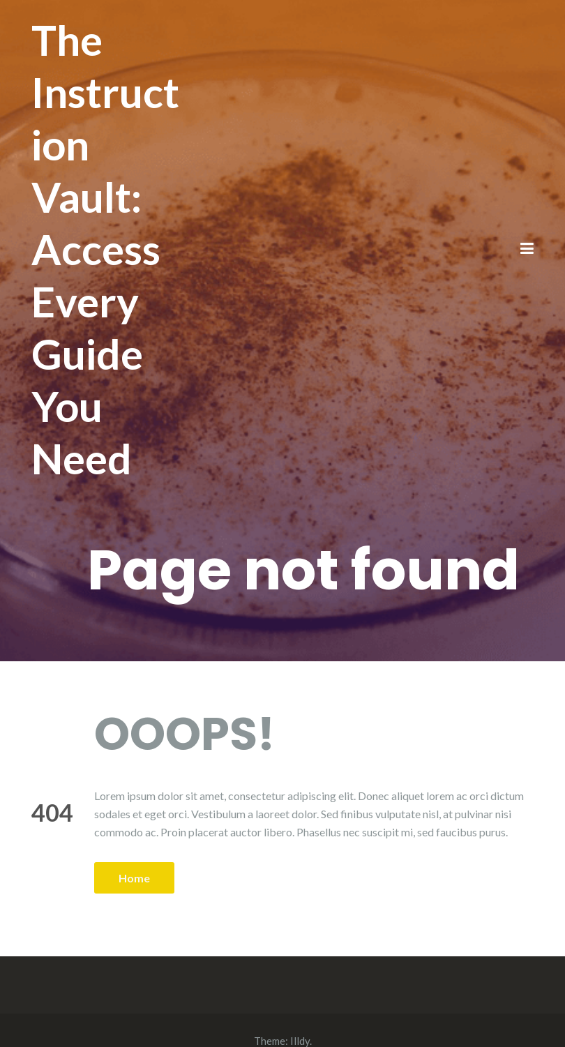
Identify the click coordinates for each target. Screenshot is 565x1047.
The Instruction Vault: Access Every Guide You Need (105, 249)
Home (134, 877)
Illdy (300, 1040)
